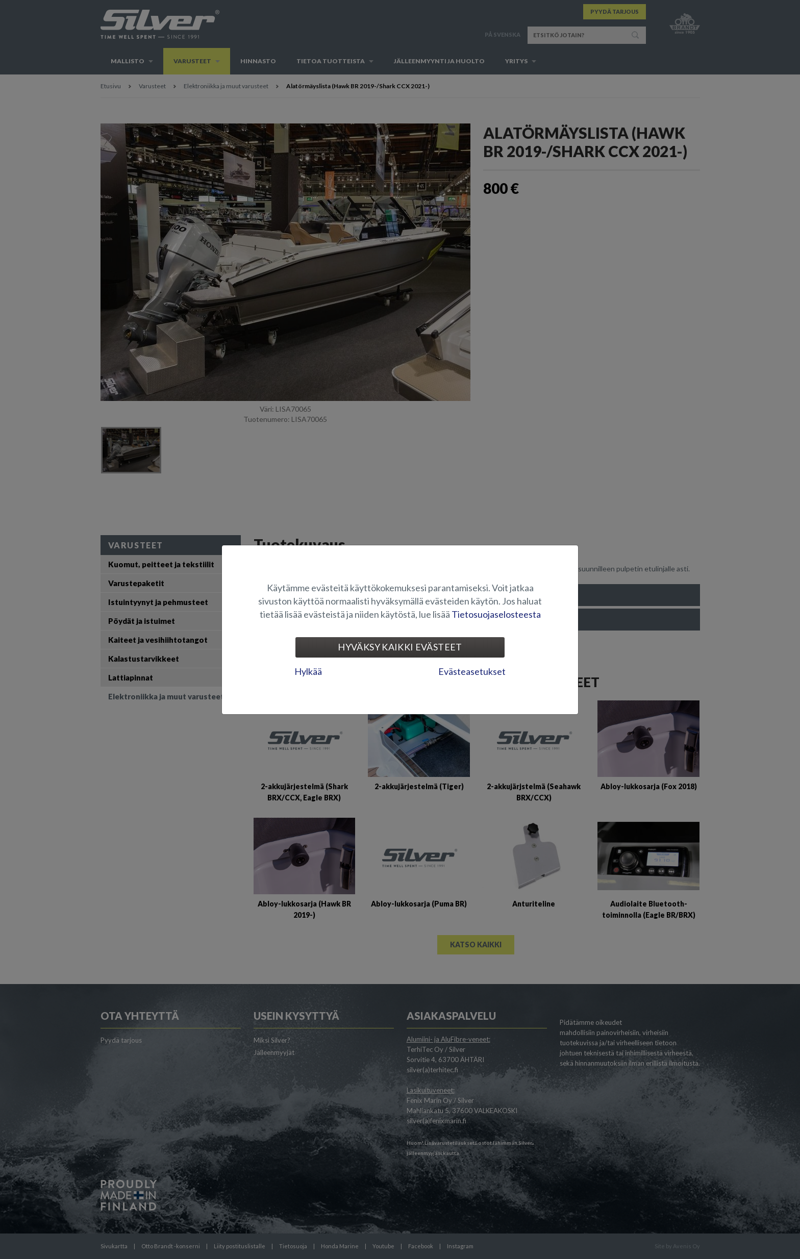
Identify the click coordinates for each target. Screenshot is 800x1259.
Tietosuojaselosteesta (496, 614)
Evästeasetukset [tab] (472, 671)
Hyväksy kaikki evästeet (400, 646)
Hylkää (308, 671)
